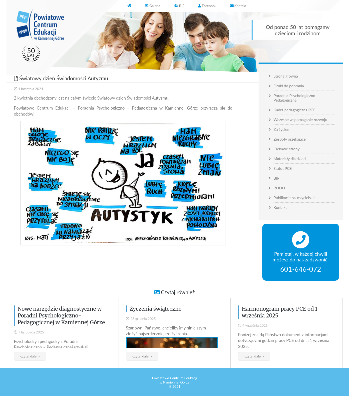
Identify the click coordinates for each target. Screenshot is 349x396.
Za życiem (282, 129)
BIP (277, 178)
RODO (279, 188)
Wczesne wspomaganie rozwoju (300, 119)
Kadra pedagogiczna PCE (295, 110)
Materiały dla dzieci (290, 158)
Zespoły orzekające (290, 139)
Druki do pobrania (289, 86)
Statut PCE (283, 168)
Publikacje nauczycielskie (295, 197)
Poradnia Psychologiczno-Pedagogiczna (295, 97)
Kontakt (280, 207)
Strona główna (286, 76)
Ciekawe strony (287, 149)
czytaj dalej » (30, 356)
